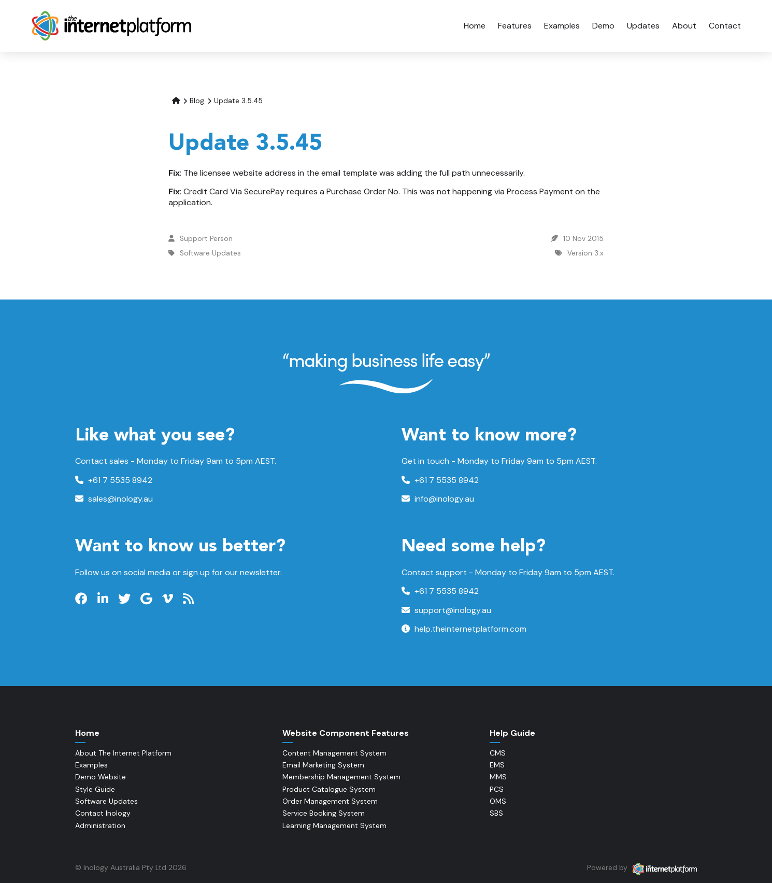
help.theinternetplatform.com (464, 628)
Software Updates (210, 253)
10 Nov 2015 (583, 238)
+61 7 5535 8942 (113, 480)
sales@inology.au (114, 498)
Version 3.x (585, 253)
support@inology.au (446, 610)
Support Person (206, 238)
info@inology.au (438, 498)
